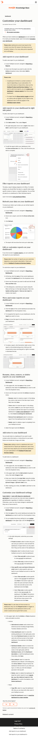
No (13, 704)
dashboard (22, 37)
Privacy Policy (18, 724)
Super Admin (6, 496)
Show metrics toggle (22, 96)
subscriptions (26, 28)
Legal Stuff (17, 721)
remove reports (19, 91)
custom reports (18, 253)
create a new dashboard (23, 411)
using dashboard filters (19, 196)
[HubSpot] (2, 2)
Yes (6, 704)
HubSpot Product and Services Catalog (18, 87)
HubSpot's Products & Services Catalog (19, 263)
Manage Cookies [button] (19, 726)
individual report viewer (13, 102)
